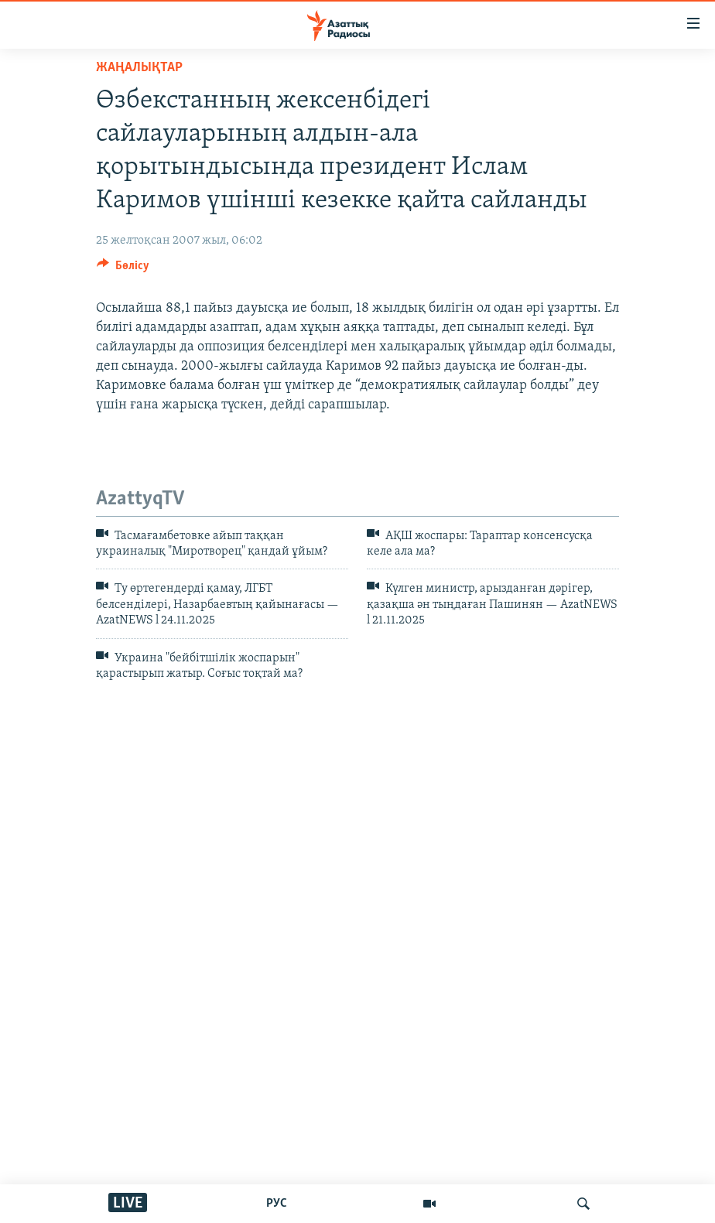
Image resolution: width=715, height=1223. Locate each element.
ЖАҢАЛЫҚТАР (139, 67)
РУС (276, 1203)
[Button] (123, 269)
